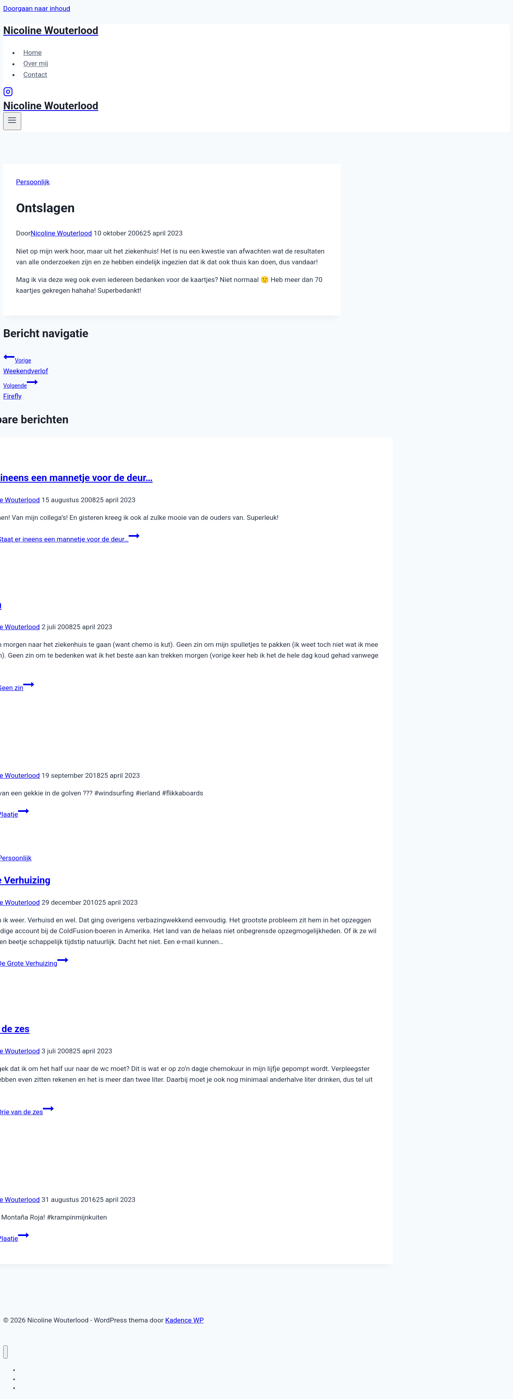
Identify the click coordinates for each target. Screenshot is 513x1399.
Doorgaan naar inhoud (36, 8)
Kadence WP (184, 1320)
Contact (35, 74)
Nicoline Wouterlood (61, 233)
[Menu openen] (12, 121)
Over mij (35, 64)
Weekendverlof (172, 363)
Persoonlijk (33, 182)
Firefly (172, 388)
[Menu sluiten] (5, 1352)
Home (32, 52)
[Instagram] (8, 94)
